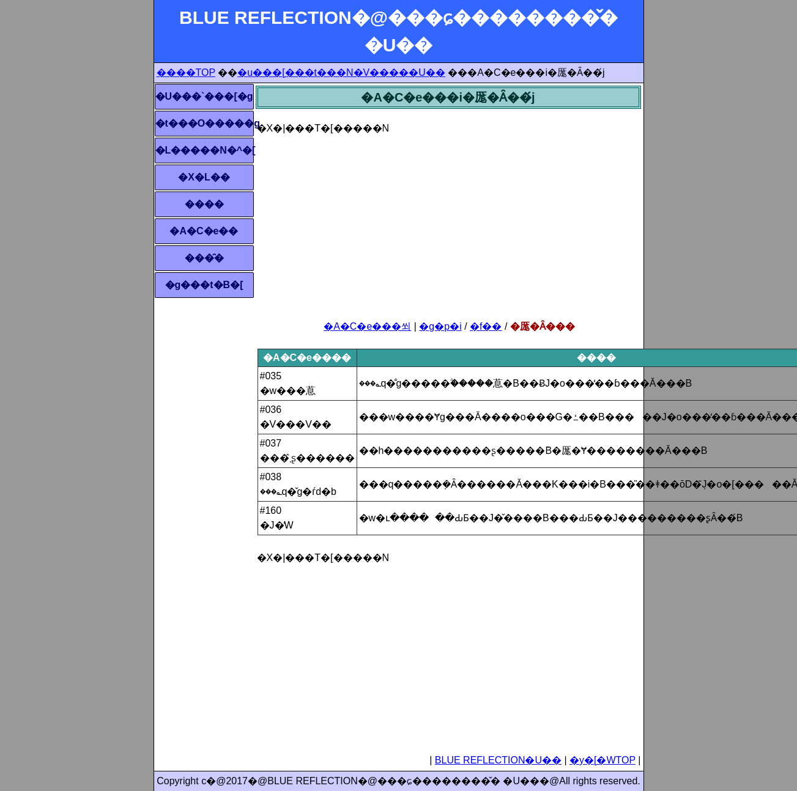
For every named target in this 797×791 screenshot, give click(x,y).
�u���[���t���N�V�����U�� (341, 72)
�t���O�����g (204, 123)
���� (204, 204)
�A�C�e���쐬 (367, 326)
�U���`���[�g (204, 96)
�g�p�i (440, 326)
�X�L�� (203, 177)
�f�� (486, 326)
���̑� (204, 258)
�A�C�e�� (203, 231)
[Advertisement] (448, 221)
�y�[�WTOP (602, 760)
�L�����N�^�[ (204, 150)
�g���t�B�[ (204, 285)
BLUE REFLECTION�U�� (498, 760)
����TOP (186, 72)
